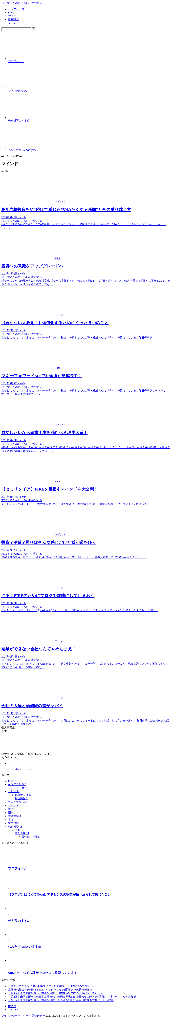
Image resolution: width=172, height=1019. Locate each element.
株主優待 (14, 823)
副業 (11, 812)
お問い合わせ (37, 1015)
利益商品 (21, 798)
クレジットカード (20, 787)
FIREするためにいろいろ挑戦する (21, 3)
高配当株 (22, 833)
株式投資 (13, 19)
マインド (13, 22)
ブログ (13, 805)
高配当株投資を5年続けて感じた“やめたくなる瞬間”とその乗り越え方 (50, 989)
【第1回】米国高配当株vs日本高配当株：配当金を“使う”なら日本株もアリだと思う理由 (61, 1000)
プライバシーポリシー (14, 1015)
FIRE (11, 12)
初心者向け (23, 794)
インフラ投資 (17, 784)
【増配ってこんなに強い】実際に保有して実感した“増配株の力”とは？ (51, 986)
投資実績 (14, 816)
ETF (18, 830)
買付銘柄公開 (31, 836)
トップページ (16, 9)
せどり (12, 15)
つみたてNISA (17, 801)
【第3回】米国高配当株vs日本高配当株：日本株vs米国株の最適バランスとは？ (55, 993)
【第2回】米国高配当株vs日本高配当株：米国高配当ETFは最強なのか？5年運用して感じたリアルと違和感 (72, 996)
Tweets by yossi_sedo (19, 769)
